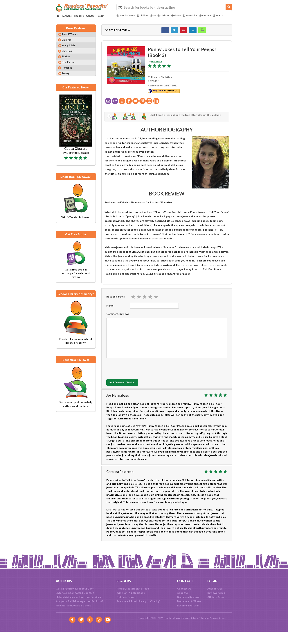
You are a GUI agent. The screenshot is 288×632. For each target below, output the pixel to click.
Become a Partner (188, 605)
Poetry (121, 18)
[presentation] (134, 371)
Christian (169, 15)
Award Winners (127, 15)
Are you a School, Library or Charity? (138, 601)
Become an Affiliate (189, 601)
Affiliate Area (215, 597)
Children (145, 15)
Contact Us (184, 588)
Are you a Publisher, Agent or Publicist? (79, 601)
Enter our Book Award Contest (75, 592)
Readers (79, 15)
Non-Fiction (198, 15)
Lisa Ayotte (158, 63)
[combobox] (174, 7)
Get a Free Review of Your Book (75, 588)
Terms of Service (220, 617)
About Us (182, 592)
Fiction (183, 15)
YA (157, 15)
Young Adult (71, 49)
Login (101, 15)
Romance (216, 15)
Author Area (215, 588)
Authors (67, 15)
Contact (91, 15)
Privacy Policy (195, 617)
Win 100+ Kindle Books (130, 592)
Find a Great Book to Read (132, 588)
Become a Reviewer (189, 597)
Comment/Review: (117, 317)
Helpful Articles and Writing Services (78, 597)
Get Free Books (126, 597)
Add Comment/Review (128, 386)
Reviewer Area (216, 592)
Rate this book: (115, 300)
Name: (110, 309)
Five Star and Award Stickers (73, 605)
